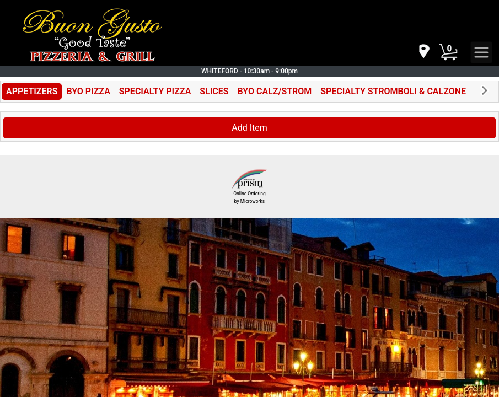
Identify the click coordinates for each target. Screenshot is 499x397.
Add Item (249, 127)
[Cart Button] (448, 52)
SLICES (214, 91)
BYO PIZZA (88, 91)
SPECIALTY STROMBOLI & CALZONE (393, 91)
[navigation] (423, 52)
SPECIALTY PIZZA (155, 91)
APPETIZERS (31, 91)
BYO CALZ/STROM (275, 91)
